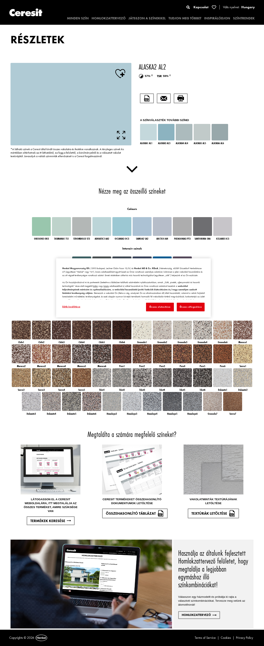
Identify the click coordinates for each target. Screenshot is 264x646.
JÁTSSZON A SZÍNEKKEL (147, 18)
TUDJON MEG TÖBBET (185, 18)
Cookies (226, 637)
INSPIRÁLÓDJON (217, 18)
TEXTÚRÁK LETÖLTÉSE (213, 513)
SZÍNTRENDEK (244, 18)
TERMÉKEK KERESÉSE (50, 520)
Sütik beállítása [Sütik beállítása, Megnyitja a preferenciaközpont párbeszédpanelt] (71, 306)
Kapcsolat (201, 7)
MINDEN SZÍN (78, 18)
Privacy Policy (244, 637)
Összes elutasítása (160, 306)
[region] (133, 287)
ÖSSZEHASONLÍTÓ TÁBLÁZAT (135, 513)
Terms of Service (205, 637)
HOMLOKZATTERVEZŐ (109, 18)
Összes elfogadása (191, 306)
